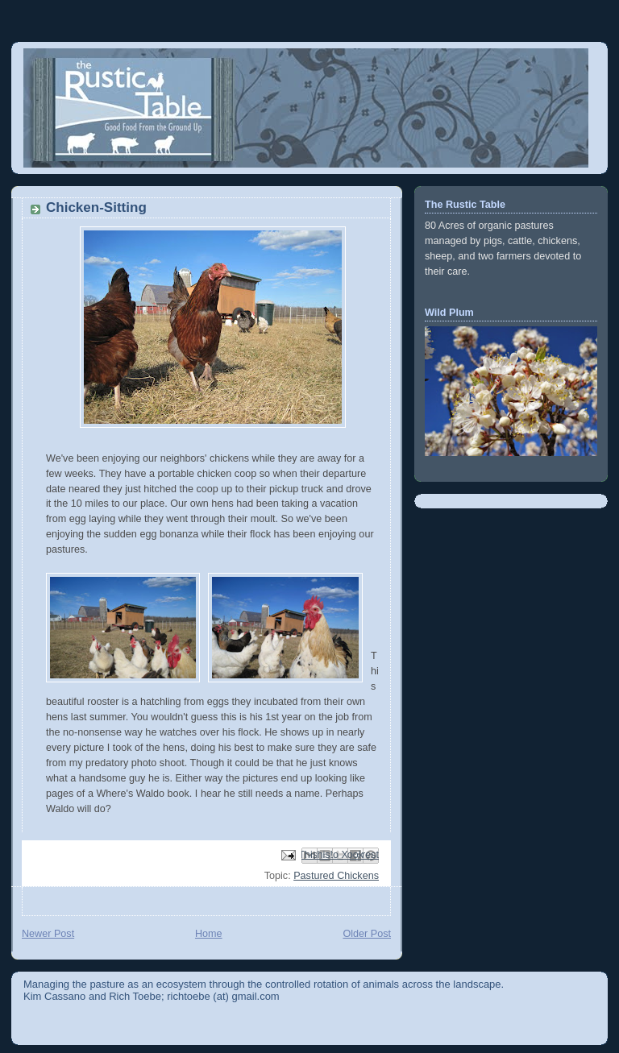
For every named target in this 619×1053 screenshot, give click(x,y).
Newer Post (48, 933)
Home (208, 933)
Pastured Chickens (336, 875)
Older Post (367, 933)
